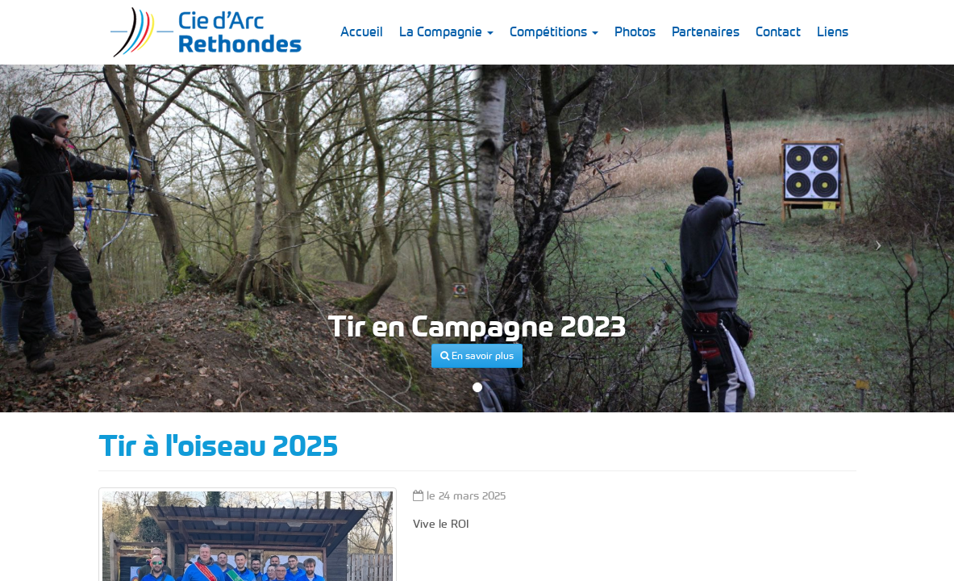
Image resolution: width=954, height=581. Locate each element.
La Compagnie (446, 32)
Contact (778, 32)
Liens (832, 32)
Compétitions (554, 32)
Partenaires (705, 32)
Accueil (361, 32)
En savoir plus (477, 355)
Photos (635, 32)
